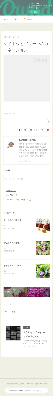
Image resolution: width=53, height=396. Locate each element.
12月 (17, 199)
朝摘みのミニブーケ (12, 266)
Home (5, 19)
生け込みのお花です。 (13, 220)
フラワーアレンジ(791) (11, 114)
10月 (29, 199)
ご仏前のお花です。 (12, 243)
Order (16, 19)
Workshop (28, 19)
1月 (16, 195)
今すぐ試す (34, 12)
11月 (23, 199)
